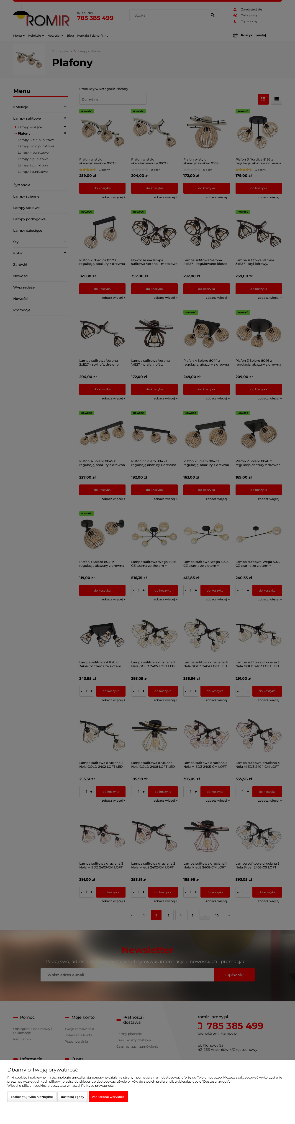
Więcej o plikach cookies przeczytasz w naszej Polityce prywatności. (61, 1086)
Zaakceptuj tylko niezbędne (32, 1097)
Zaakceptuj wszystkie (108, 1097)
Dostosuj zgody (72, 1097)
